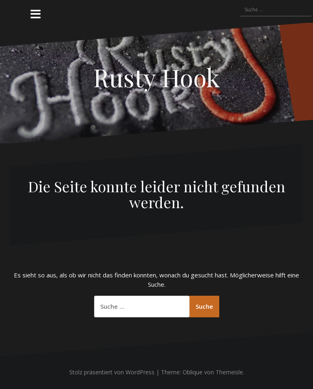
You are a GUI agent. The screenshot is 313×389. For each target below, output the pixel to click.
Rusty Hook (156, 77)
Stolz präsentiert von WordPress (111, 372)
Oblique (193, 372)
